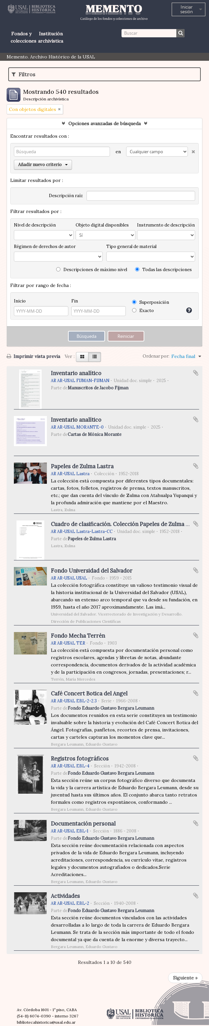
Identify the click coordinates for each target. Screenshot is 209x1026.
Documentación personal (83, 823)
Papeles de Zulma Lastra (82, 466)
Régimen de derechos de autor (45, 246)
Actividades (65, 896)
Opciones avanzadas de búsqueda (104, 123)
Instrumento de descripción (166, 225)
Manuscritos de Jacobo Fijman (98, 387)
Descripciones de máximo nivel (91, 269)
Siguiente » (185, 978)
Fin (74, 301)
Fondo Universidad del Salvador (91, 570)
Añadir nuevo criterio (43, 164)
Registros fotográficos (80, 758)
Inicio (20, 301)
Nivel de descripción (35, 225)
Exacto (143, 310)
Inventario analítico (76, 373)
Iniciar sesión (186, 9)
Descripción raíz (66, 195)
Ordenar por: (156, 356)
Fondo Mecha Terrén (78, 635)
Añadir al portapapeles (195, 373)
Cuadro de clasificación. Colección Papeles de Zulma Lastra (126, 524)
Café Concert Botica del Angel (89, 693)
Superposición (150, 302)
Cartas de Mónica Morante (95, 434)
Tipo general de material (131, 246)
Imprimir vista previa (33, 356)
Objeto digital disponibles (102, 225)
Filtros (23, 74)
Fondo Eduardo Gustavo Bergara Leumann (111, 708)
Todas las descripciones (163, 269)
